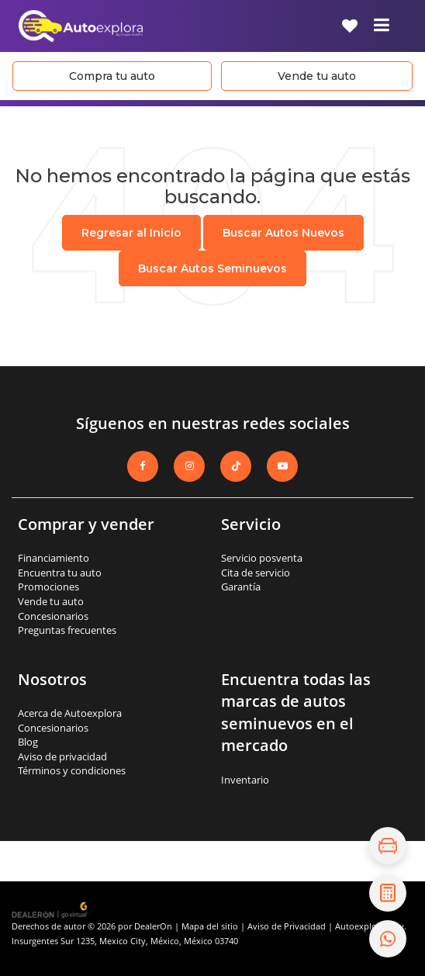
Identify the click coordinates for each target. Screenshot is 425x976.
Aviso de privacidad (62, 756)
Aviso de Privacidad (286, 926)
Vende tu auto (317, 76)
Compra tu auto (112, 76)
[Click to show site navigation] (382, 26)
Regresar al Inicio (131, 233)
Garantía (241, 587)
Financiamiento (53, 558)
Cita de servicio (255, 573)
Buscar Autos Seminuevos (212, 268)
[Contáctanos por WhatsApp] (387, 938)
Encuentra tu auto (60, 573)
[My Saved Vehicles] (350, 26)
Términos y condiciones (72, 770)
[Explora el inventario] (387, 845)
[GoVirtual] (51, 909)
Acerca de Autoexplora (70, 713)
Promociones (48, 587)
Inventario (245, 780)
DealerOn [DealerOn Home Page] (153, 926)
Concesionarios (53, 616)
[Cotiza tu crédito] (387, 893)
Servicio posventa (261, 558)
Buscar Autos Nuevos (283, 233)
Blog (28, 742)
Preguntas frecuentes (67, 630)
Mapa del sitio (209, 926)
